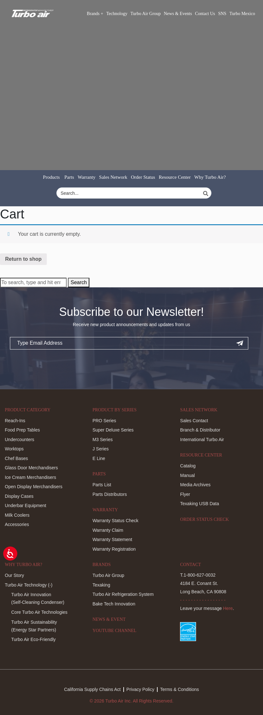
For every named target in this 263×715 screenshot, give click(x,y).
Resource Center (175, 177)
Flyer (185, 494)
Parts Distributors (110, 494)
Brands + (95, 13)
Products (51, 177)
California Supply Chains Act (92, 689)
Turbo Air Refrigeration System (123, 594)
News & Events (178, 13)
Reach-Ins (15, 420)
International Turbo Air (202, 439)
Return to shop (23, 259)
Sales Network (113, 177)
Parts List (102, 484)
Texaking (101, 585)
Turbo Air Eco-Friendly (33, 639)
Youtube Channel (114, 630)
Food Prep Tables (22, 429)
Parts (69, 177)
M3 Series (103, 439)
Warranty (86, 177)
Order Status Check (204, 519)
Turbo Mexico (242, 13)
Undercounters (19, 439)
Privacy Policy (140, 689)
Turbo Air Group (145, 13)
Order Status (143, 177)
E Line (99, 458)
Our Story (14, 575)
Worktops (14, 448)
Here (228, 608)
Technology (116, 13)
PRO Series (104, 420)
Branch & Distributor (200, 429)
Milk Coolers (17, 515)
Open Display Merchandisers (33, 486)
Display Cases (19, 496)
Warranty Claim (108, 530)
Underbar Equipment (25, 505)
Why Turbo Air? (210, 177)
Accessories (17, 524)
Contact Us (205, 13)
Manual (187, 475)
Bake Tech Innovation (114, 603)
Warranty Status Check (115, 520)
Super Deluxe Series (113, 429)
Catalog (187, 465)
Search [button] (78, 282)
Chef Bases (16, 458)
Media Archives (195, 484)
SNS (222, 13)
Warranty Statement (112, 539)
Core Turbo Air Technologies (39, 612)
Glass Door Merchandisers (31, 467)
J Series (101, 448)
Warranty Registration (114, 549)
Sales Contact (194, 420)
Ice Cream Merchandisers (30, 477)
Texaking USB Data (199, 503)
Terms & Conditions (179, 689)
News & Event (109, 619)
